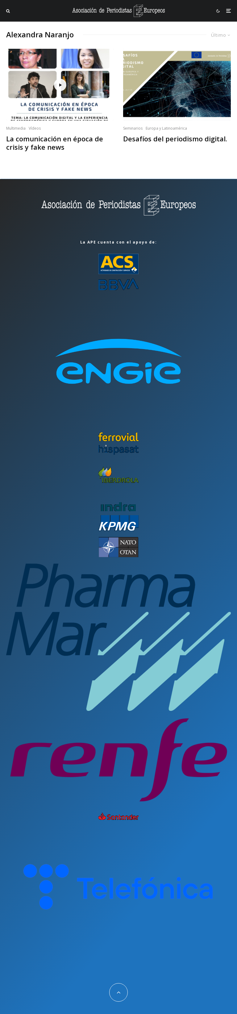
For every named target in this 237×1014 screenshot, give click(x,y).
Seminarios (133, 128)
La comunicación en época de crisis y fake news (54, 143)
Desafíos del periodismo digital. (175, 139)
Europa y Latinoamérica (166, 128)
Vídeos (35, 128)
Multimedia (16, 128)
